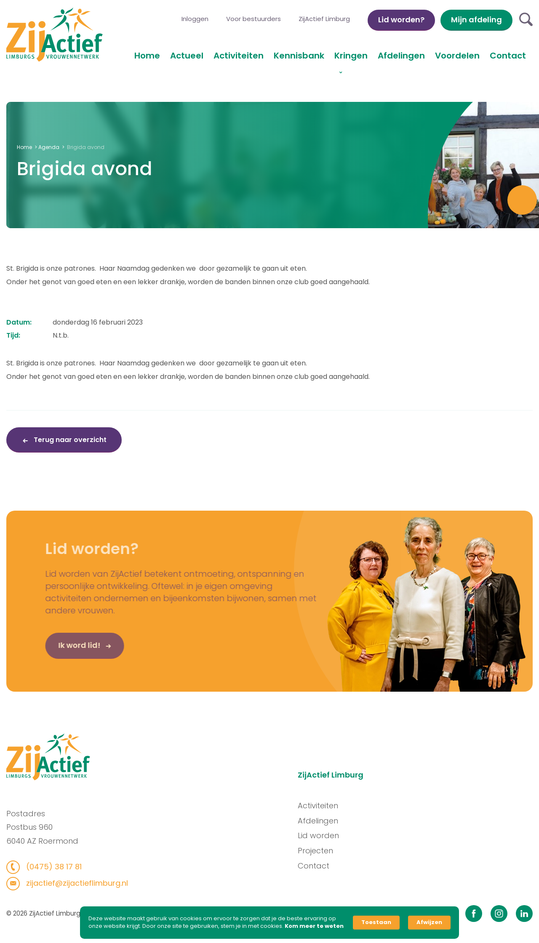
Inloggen (194, 18)
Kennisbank (299, 55)
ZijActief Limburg (324, 18)
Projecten (321, 850)
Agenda (48, 147)
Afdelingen (401, 55)
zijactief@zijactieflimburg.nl (71, 883)
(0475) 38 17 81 (47, 866)
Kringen (351, 55)
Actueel (186, 55)
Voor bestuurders (253, 18)
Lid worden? (401, 19)
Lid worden (323, 835)
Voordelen (457, 55)
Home (147, 55)
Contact (508, 55)
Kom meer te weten (314, 926)
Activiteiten (238, 55)
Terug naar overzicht (69, 440)
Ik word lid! (66, 650)
